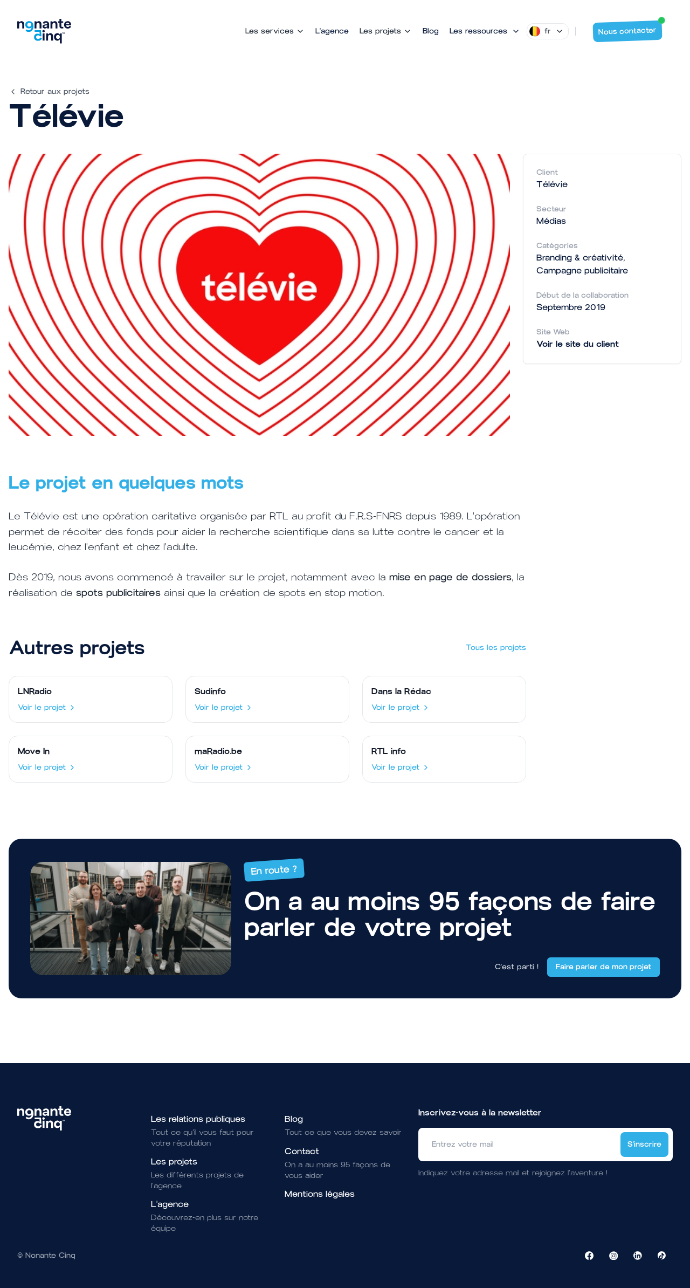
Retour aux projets (49, 91)
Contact (302, 1151)
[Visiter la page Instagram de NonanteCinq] (613, 1255)
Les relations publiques (198, 1119)
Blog (431, 31)
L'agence (332, 31)
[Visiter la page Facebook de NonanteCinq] (589, 1255)
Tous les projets (496, 647)
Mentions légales (320, 1194)
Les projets (174, 1161)
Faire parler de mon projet (603, 966)
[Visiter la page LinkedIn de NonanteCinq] (637, 1255)
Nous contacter (630, 28)
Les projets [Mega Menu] (386, 31)
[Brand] (44, 31)
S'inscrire (644, 1144)
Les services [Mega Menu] (275, 31)
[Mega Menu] (485, 31)
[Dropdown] (548, 31)
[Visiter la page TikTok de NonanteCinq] (662, 1255)
